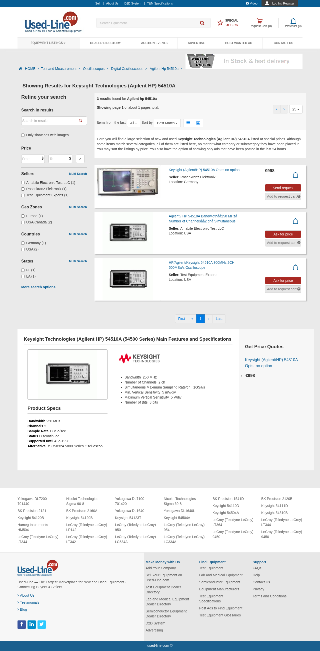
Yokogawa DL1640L (179, 511)
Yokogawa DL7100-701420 (130, 501)
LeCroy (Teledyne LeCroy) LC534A (135, 539)
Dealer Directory (105, 43)
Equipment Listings (48, 43)
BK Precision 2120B (276, 499)
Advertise (196, 43)
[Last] (219, 318)
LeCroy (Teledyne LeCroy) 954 (184, 527)
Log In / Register (283, 3)
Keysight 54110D (225, 506)
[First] (181, 318)
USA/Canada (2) (36, 222)
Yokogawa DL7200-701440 (33, 501)
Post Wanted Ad (238, 43)
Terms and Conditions (269, 596)
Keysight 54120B (31, 518)
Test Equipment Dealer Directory (163, 589)
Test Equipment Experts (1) (44, 195)
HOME (32, 69)
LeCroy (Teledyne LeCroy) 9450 (232, 534)
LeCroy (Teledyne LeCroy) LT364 (232, 522)
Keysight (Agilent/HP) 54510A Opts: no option (204, 170)
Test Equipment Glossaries (220, 615)
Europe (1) (32, 216)
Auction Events (154, 43)
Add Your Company (161, 568)
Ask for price (283, 234)
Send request (283, 188)
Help (256, 575)
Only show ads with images (45, 135)
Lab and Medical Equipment (221, 575)
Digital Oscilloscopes (129, 69)
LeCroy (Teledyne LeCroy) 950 (135, 527)
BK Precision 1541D (228, 499)
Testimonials (28, 602)
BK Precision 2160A (82, 511)
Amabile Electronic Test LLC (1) (48, 183)
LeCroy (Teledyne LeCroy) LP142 (86, 527)
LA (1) (28, 276)
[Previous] (192, 318)
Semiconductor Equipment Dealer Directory (166, 613)
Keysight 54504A (177, 518)
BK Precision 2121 (32, 511)
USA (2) (29, 249)
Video (252, 3)
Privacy (258, 589)
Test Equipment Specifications (211, 598)
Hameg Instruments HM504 (33, 527)
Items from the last (111, 122)
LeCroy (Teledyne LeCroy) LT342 (86, 539)
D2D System (156, 623)
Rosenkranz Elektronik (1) (43, 189)
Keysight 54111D (274, 506)
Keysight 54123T (128, 518)
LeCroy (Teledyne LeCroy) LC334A (184, 539)
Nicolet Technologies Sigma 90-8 (82, 501)
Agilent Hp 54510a (166, 69)
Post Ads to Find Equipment (220, 608)
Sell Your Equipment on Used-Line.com (164, 577)
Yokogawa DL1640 (129, 511)
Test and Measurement (61, 69)
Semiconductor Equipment (219, 582)
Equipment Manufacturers (219, 589)
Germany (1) (33, 243)
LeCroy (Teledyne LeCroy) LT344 (38, 539)
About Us (26, 595)
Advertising (154, 630)
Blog (22, 609)
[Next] (208, 318)
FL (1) (28, 270)
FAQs (257, 568)
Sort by (147, 122)
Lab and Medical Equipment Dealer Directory (167, 601)
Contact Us (283, 43)
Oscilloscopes (96, 69)
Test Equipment (211, 568)
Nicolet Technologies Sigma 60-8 (180, 501)
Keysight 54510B (274, 513)
